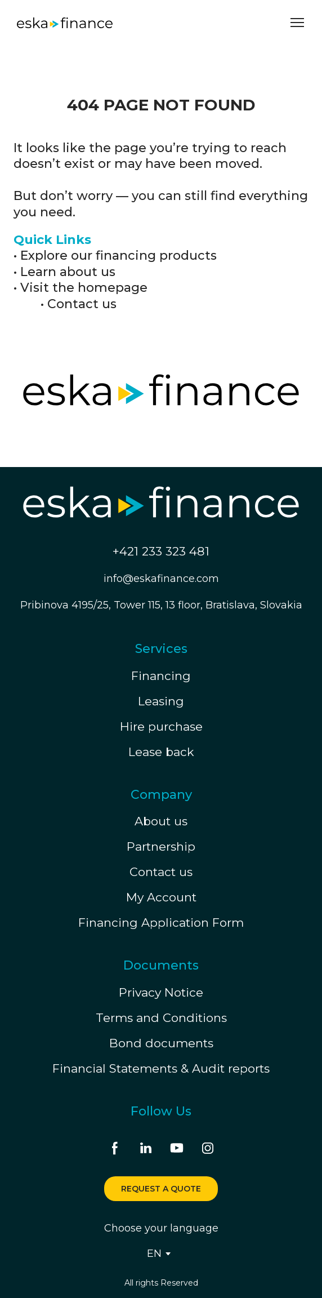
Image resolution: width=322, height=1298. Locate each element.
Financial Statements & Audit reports (161, 1068)
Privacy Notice (161, 992)
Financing (161, 676)
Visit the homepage (83, 287)
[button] (115, 1148)
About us (161, 821)
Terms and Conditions (161, 1018)
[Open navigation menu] (297, 22)
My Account (161, 897)
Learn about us (67, 271)
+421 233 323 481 (161, 551)
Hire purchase (161, 726)
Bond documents (161, 1043)
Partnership (161, 846)
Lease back (161, 752)
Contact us (82, 304)
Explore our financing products (118, 255)
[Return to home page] (65, 23)
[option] (154, 1253)
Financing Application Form (161, 922)
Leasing (161, 701)
